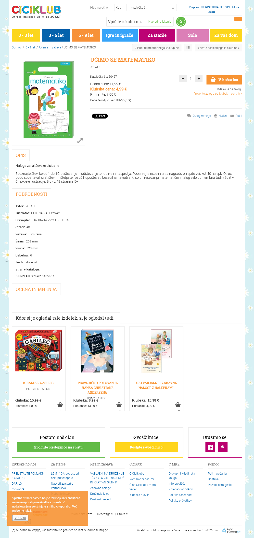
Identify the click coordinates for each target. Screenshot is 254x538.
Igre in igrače (119, 35)
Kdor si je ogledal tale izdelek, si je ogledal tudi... (66, 318)
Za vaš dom (226, 35)
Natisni (223, 116)
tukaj (28, 510)
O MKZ (174, 464)
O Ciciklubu (136, 473)
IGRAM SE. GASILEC (38, 383)
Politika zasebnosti (181, 495)
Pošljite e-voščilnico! (146, 447)
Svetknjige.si (105, 514)
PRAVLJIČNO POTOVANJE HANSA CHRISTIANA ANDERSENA (98, 387)
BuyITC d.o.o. (211, 530)
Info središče (177, 483)
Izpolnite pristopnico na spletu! (58, 447)
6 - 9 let (86, 35)
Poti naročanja (217, 473)
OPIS (21, 155)
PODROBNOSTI (31, 194)
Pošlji (239, 116)
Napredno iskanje (159, 21)
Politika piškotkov (180, 500)
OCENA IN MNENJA (36, 289)
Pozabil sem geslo (220, 485)
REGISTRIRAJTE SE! (215, 7)
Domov (16, 47)
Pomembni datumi (141, 479)
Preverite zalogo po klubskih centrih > (217, 93)
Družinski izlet (99, 493)
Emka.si (122, 514)
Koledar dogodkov (181, 489)
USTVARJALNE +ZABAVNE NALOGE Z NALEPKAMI (156, 385)
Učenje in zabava (50, 47)
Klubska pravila (139, 495)
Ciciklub (135, 464)
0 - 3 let (26, 35)
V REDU (20, 518)
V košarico (224, 79)
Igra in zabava (101, 464)
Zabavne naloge (100, 488)
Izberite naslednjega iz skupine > (218, 48)
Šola (192, 35)
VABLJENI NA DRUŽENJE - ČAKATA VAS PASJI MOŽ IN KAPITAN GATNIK (107, 477)
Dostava (213, 479)
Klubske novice (24, 464)
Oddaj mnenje (202, 116)
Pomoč (213, 464)
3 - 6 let (56, 35)
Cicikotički (18, 489)
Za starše (157, 35)
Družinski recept (100, 499)
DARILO (17, 483)
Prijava (194, 7)
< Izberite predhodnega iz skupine (157, 48)
